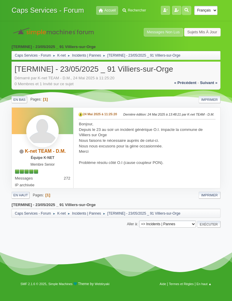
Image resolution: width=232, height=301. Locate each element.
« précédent (185, 82)
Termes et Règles (181, 284)
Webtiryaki (102, 284)
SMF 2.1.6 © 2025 (33, 284)
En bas (19, 99)
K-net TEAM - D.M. (45, 151)
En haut (20, 195)
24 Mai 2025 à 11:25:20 (100, 114)
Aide (163, 284)
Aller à (132, 224)
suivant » (208, 82)
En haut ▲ (204, 284)
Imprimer (209, 99)
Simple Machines (60, 284)
